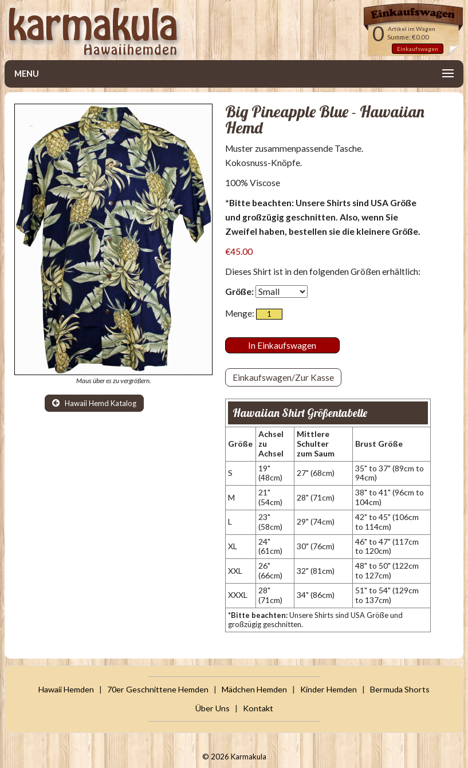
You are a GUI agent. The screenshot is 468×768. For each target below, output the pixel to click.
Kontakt (258, 708)
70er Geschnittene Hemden (158, 689)
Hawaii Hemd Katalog (94, 403)
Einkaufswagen (417, 48)
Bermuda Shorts (400, 689)
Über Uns (212, 708)
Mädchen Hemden (254, 689)
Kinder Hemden (328, 689)
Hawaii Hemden (66, 689)
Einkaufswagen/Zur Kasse (283, 377)
